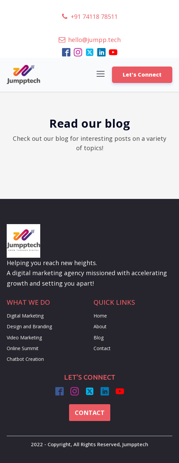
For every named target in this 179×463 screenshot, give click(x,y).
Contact (102, 348)
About (100, 326)
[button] (89, 17)
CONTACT (90, 413)
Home (100, 315)
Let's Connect (142, 74)
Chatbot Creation (25, 359)
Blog (99, 337)
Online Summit (23, 348)
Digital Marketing (25, 315)
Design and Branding (29, 326)
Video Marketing (24, 337)
